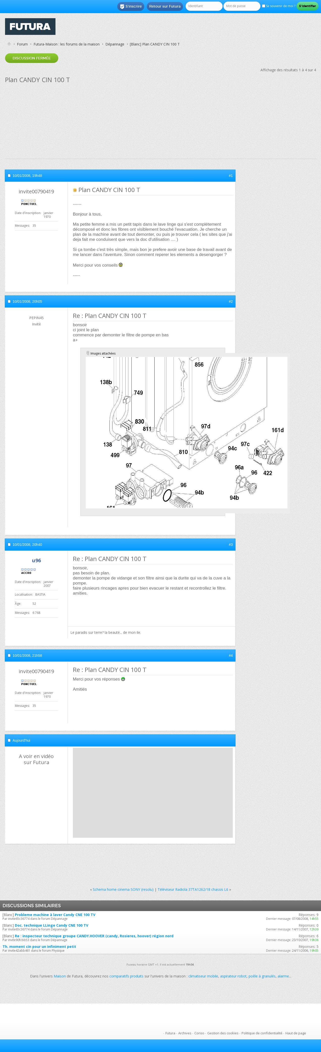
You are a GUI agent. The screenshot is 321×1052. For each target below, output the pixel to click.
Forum (22, 44)
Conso (199, 1033)
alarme (283, 976)
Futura (170, 1033)
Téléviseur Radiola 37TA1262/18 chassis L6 (193, 889)
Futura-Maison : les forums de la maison (67, 44)
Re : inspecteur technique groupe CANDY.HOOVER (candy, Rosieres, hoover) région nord (94, 935)
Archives (184, 1033)
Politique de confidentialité (262, 1033)
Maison (60, 976)
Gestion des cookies (223, 1033)
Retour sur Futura (165, 6)
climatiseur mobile (203, 976)
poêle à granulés (262, 976)
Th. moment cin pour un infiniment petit (39, 946)
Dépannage (114, 44)
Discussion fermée (32, 58)
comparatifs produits (126, 976)
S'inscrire (131, 6)
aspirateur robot (233, 976)
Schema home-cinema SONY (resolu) (123, 889)
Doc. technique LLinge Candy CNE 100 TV (51, 925)
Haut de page (295, 1033)
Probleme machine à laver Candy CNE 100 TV (55, 914)
